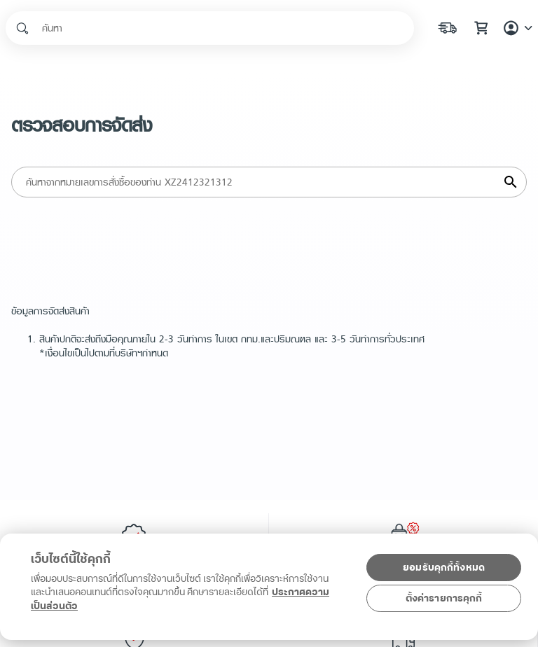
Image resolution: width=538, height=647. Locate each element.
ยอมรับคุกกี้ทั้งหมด (444, 567)
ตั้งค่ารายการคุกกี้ (444, 598)
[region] (266, 599)
